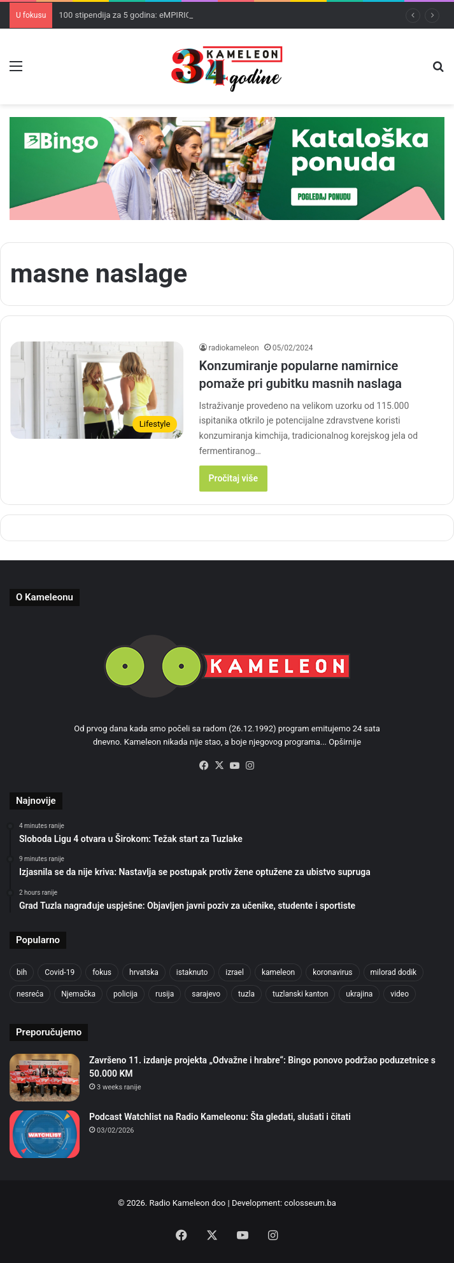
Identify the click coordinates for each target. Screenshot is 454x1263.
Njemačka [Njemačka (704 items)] (78, 994)
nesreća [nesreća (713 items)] (30, 994)
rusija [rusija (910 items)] (164, 994)
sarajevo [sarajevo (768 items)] (206, 994)
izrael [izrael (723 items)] (234, 972)
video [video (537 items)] (399, 994)
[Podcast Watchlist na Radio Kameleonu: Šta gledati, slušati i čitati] (45, 1134)
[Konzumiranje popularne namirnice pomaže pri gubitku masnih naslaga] (96, 390)
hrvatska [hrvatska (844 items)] (144, 972)
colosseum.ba (310, 1203)
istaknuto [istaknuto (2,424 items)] (192, 972)
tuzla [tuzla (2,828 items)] (246, 994)
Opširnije (345, 742)
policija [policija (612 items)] (125, 994)
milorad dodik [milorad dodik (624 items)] (394, 972)
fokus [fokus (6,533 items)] (101, 972)
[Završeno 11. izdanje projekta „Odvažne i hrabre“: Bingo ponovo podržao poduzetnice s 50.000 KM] (45, 1077)
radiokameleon (234, 347)
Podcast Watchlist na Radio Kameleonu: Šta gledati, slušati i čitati (220, 1117)
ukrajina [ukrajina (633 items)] (359, 994)
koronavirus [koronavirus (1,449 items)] (332, 972)
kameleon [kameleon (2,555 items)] (278, 972)
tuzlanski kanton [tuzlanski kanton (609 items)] (300, 994)
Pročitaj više (233, 478)
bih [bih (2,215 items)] (22, 972)
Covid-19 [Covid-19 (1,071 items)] (59, 972)
